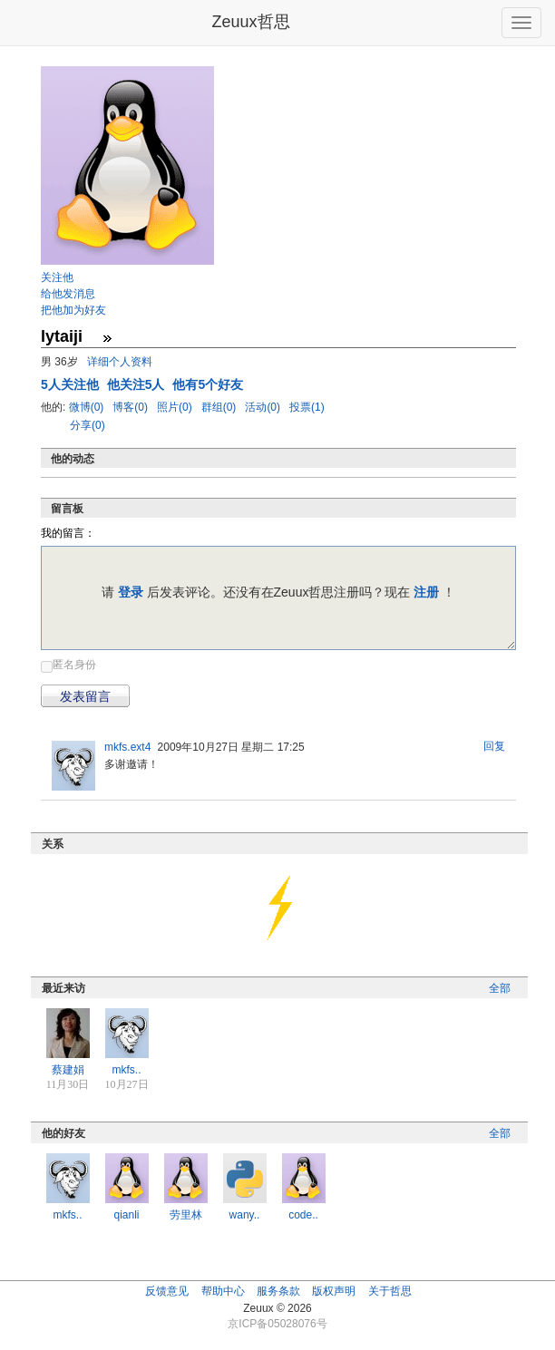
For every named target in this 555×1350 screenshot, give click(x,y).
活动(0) (264, 407)
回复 (494, 746)
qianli (126, 1215)
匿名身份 (74, 664)
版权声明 (333, 1291)
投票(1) (307, 407)
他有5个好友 (207, 384)
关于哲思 (390, 1291)
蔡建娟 (68, 1069)
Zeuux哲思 (250, 22)
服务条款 (278, 1291)
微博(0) (88, 407)
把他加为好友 (73, 310)
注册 (426, 592)
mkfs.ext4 (127, 747)
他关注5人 (138, 384)
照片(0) (176, 407)
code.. (303, 1215)
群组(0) (220, 407)
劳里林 (186, 1215)
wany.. (244, 1215)
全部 (500, 988)
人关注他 (71, 384)
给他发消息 (68, 293)
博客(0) (131, 407)
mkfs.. (126, 1069)
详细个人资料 (119, 361)
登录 (130, 592)
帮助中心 (223, 1291)
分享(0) (87, 425)
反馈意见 (167, 1291)
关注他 (57, 277)
